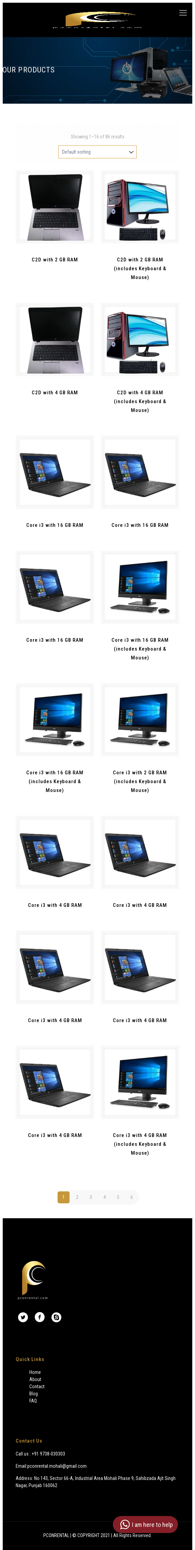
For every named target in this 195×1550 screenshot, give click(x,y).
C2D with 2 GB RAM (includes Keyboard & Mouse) (140, 268)
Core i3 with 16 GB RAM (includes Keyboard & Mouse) (140, 649)
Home (35, 1372)
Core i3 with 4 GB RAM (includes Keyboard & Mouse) (140, 1144)
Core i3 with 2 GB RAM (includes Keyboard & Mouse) (140, 781)
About (35, 1379)
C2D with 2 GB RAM (55, 260)
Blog (33, 1393)
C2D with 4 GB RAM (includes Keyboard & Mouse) (140, 401)
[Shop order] (97, 151)
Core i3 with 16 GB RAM (55, 525)
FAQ (33, 1400)
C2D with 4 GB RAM (55, 393)
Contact (37, 1386)
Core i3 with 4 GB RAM (55, 905)
